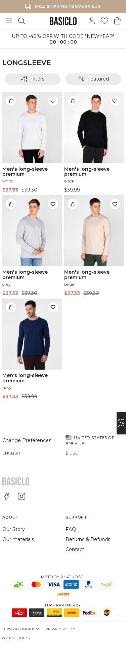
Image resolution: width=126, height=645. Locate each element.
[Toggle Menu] (9, 21)
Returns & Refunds (88, 539)
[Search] (21, 21)
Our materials (18, 539)
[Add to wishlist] (53, 100)
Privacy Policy (60, 629)
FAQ (71, 529)
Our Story (13, 529)
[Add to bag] (11, 100)
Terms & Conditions (21, 629)
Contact (75, 549)
